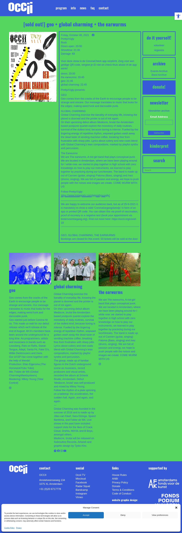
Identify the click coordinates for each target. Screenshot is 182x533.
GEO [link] (64, 235)
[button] (176, 507)
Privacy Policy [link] (120, 482)
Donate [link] (116, 486)
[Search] (159, 170)
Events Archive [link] (159, 71)
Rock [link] (64, 42)
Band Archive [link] (159, 74)
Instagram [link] (81, 493)
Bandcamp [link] (82, 489)
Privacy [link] (19, 528)
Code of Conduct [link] (121, 493)
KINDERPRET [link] (159, 146)
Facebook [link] (81, 482)
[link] (178, 16)
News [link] (83, 8)
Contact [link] (104, 8)
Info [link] (73, 8)
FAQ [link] (92, 8)
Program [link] (61, 8)
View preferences (160, 515)
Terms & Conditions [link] (123, 489)
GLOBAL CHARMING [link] (80, 235)
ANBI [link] (115, 478)
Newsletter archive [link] (159, 110)
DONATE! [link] (159, 87)
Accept (86, 515)
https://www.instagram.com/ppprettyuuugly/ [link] (85, 195)
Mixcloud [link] (81, 478)
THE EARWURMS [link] (104, 235)
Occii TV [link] (80, 475)
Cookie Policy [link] (9, 528)
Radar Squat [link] (83, 486)
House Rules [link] (119, 475)
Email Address (159, 116)
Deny (122, 515)
